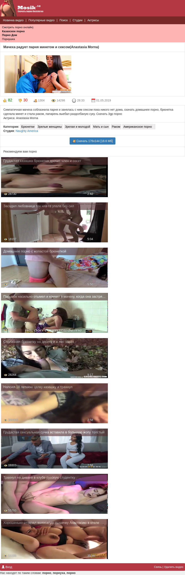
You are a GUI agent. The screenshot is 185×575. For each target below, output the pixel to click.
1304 (39, 100)
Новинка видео (13, 20)
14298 (58, 100)
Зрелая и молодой (77, 126)
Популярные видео (41, 20)
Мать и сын (100, 126)
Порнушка (8, 39)
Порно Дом (9, 35)
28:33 (78, 100)
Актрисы (93, 20)
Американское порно (137, 126)
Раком (116, 126)
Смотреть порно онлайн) (17, 27)
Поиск (63, 20)
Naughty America (27, 131)
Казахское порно (13, 31)
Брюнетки (27, 126)
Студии (77, 20)
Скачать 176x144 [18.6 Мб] (92, 141)
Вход (7, 567)
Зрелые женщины (50, 126)
